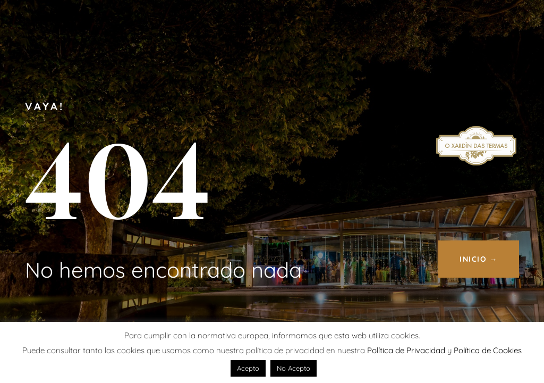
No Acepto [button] (293, 368)
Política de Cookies (488, 350)
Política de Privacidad (406, 350)
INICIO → (479, 259)
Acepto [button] (248, 368)
